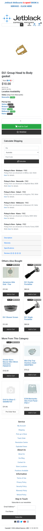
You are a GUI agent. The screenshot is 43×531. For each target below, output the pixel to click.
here (5, 175)
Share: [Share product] (7, 80)
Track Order (21, 438)
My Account (21, 426)
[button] (21, 132)
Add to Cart (21, 126)
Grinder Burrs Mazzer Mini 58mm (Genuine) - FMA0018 (10, 363)
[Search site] (21, 24)
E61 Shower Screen (10, 317)
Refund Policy (21, 495)
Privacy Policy (21, 482)
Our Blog (22, 458)
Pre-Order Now (11, 412)
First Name (9, 511)
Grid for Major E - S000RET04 (9, 401)
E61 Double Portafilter (28, 283)
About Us (21, 454)
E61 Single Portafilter (28, 318)
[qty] (21, 148)
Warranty (7, 243)
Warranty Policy (21, 490)
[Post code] (21, 157)
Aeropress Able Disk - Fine (9, 283)
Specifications (9, 248)
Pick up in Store (21, 434)
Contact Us (21, 462)
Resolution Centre (21, 442)
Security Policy (21, 486)
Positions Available (21, 471)
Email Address (9, 507)
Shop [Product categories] (34, 24)
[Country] (21, 152)
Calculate (21, 161)
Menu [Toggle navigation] (29, 24)
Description (8, 238)
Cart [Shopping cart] (39, 24)
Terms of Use (21, 478)
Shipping (21, 430)
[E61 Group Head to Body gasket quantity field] (21, 121)
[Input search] (11, 24)
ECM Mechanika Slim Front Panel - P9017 (31, 401)
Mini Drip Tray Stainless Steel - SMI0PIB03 (30, 363)
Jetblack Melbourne (13, 2)
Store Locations (21, 466)
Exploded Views (21, 446)
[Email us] (15, 521)
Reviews (12, 253)
